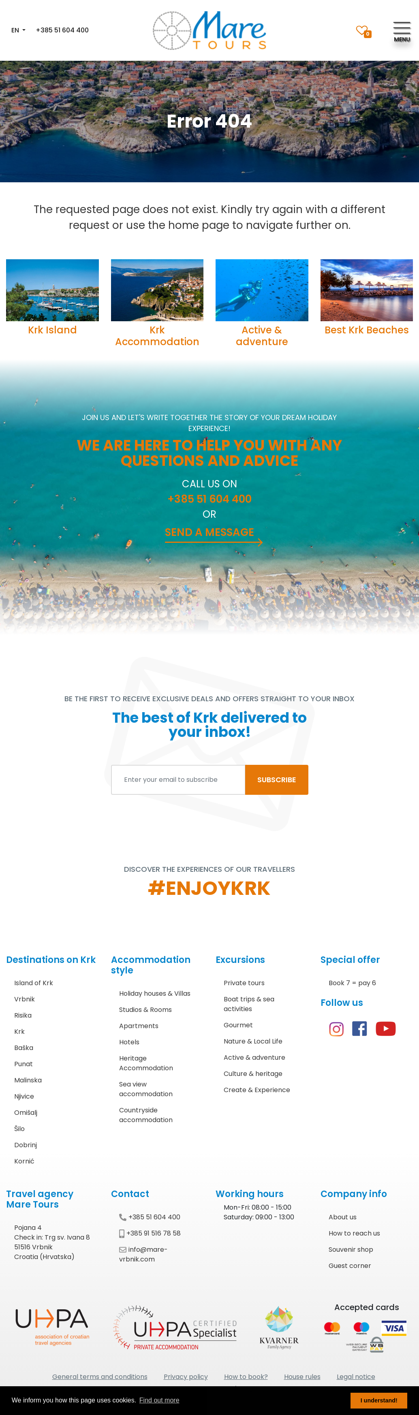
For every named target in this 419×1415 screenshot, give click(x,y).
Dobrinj (25, 1145)
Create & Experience (257, 1090)
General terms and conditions (100, 1376)
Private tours (244, 983)
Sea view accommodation (146, 1089)
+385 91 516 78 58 (150, 1233)
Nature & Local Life (253, 1041)
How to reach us (354, 1233)
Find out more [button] (159, 1400)
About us (343, 1217)
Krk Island (52, 330)
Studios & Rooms (145, 1009)
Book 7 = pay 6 (352, 983)
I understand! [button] (379, 1400)
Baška (23, 1047)
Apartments (138, 1026)
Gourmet (238, 1025)
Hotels (129, 1042)
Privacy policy (186, 1376)
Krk (19, 1031)
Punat (23, 1064)
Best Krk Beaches (367, 330)
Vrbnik (24, 999)
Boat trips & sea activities (249, 1004)
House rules (302, 1376)
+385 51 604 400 (62, 30)
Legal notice (356, 1376)
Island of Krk (33, 983)
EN (16, 30)
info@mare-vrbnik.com (143, 1254)
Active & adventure (262, 335)
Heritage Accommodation (146, 1063)
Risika (23, 1015)
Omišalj (25, 1112)
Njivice (24, 1096)
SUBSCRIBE (276, 780)
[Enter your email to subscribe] (178, 780)
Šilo (19, 1128)
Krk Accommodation (157, 335)
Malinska (28, 1080)
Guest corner (350, 1265)
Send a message (209, 532)
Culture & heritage (253, 1073)
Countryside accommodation (146, 1115)
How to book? (246, 1376)
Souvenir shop (351, 1249)
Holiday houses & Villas (154, 993)
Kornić (24, 1161)
